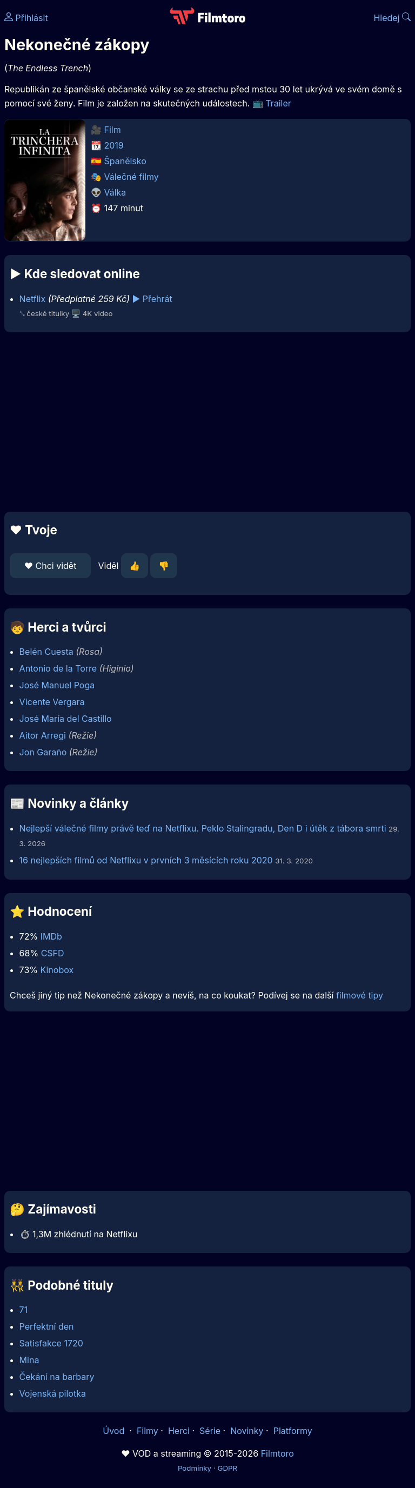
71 (23, 1309)
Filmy (147, 1430)
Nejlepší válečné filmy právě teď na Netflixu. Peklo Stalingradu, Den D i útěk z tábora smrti (202, 828)
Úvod (114, 1430)
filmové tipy (359, 995)
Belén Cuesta (46, 651)
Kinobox (56, 969)
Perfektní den (46, 1326)
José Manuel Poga (57, 685)
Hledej (392, 17)
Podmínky (194, 1468)
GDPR (227, 1468)
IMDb (51, 936)
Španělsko (125, 161)
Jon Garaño (43, 752)
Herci (179, 1430)
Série (209, 1430)
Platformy (292, 1430)
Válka (115, 192)
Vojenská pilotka (52, 1393)
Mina (29, 1360)
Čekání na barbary (57, 1376)
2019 (114, 145)
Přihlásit (26, 17)
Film (112, 129)
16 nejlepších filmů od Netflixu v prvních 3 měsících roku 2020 (146, 860)
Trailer (278, 103)
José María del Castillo (65, 718)
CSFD (52, 953)
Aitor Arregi (42, 735)
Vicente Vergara (52, 701)
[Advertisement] (207, 422)
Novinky (246, 1430)
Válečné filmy (131, 176)
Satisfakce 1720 (51, 1343)
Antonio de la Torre (58, 668)
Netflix (32, 298)
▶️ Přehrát (152, 298)
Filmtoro (277, 1453)
